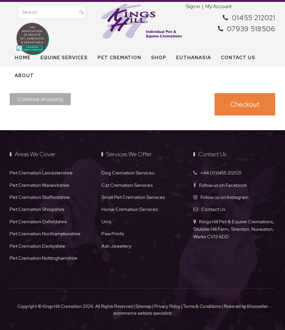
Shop (158, 58)
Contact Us (213, 209)
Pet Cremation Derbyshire (37, 246)
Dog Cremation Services (127, 173)
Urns (106, 221)
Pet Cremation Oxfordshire (38, 221)
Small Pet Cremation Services (133, 197)
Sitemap (143, 306)
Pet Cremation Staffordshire (40, 197)
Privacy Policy (167, 306)
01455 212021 (253, 17)
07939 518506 (251, 28)
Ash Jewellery (116, 246)
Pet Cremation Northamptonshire (45, 233)
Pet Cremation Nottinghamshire (43, 258)
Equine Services (64, 58)
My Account (218, 6)
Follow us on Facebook (223, 185)
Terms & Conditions (202, 306)
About (24, 75)
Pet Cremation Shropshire (37, 209)
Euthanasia (193, 58)
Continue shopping (40, 99)
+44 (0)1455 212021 (220, 173)
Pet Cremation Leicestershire (41, 173)
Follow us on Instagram (224, 197)
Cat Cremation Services (127, 185)
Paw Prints (112, 233)
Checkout (245, 104)
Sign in (193, 6)
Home (23, 58)
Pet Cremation (119, 58)
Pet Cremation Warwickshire (39, 185)
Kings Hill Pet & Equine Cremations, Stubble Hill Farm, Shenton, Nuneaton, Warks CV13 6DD (233, 229)
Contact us (238, 58)
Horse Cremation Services (129, 209)
